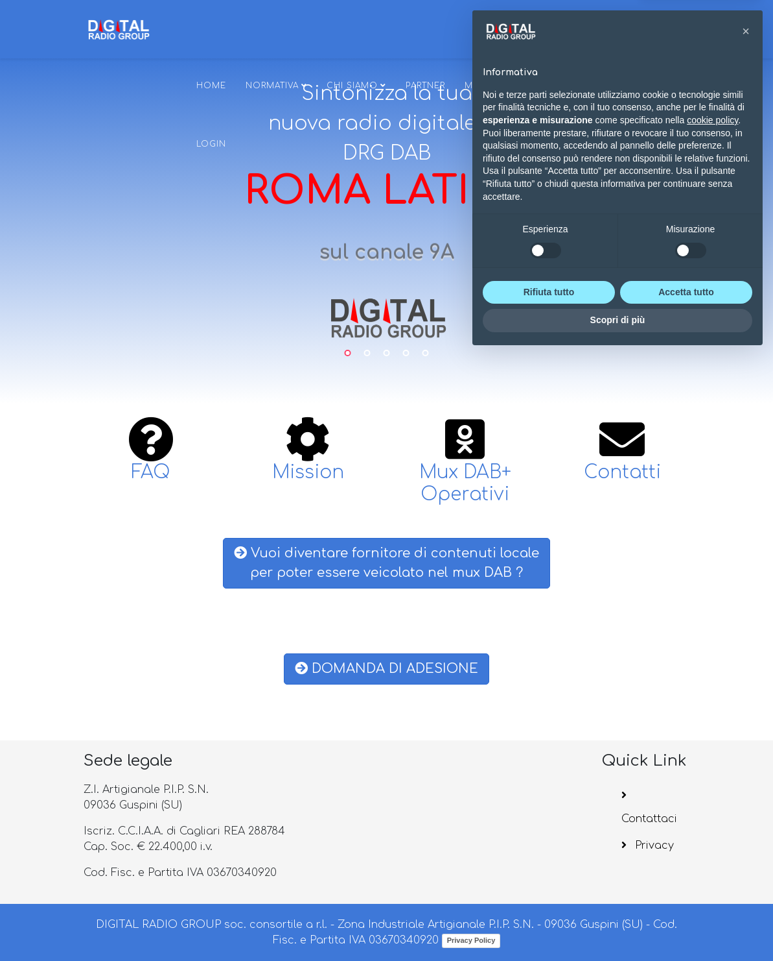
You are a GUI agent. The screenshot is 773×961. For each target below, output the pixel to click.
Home (211, 85)
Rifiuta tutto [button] (549, 897)
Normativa (272, 85)
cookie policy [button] (712, 725)
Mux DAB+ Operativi (465, 483)
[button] (745, 636)
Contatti (622, 472)
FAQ (151, 472)
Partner (425, 85)
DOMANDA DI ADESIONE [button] (386, 668)
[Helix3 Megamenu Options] (580, 28)
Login (211, 144)
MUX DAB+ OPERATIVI (513, 85)
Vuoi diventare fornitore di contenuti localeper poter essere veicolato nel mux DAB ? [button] (386, 563)
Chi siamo (352, 85)
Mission (308, 472)
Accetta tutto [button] (686, 897)
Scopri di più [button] (617, 925)
